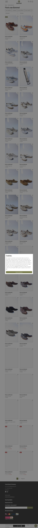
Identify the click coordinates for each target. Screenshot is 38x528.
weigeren (16, 266)
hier (29, 264)
